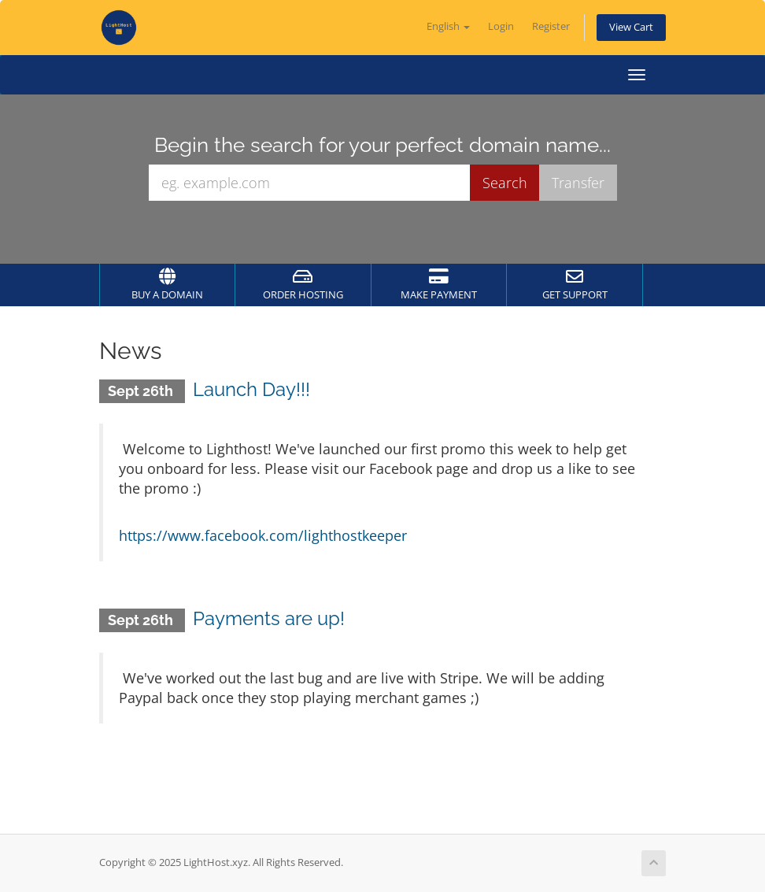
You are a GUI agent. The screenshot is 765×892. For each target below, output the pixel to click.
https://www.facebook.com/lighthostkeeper (263, 535)
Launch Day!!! (251, 389)
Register (551, 26)
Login (501, 26)
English (448, 26)
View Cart (631, 27)
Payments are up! (269, 618)
